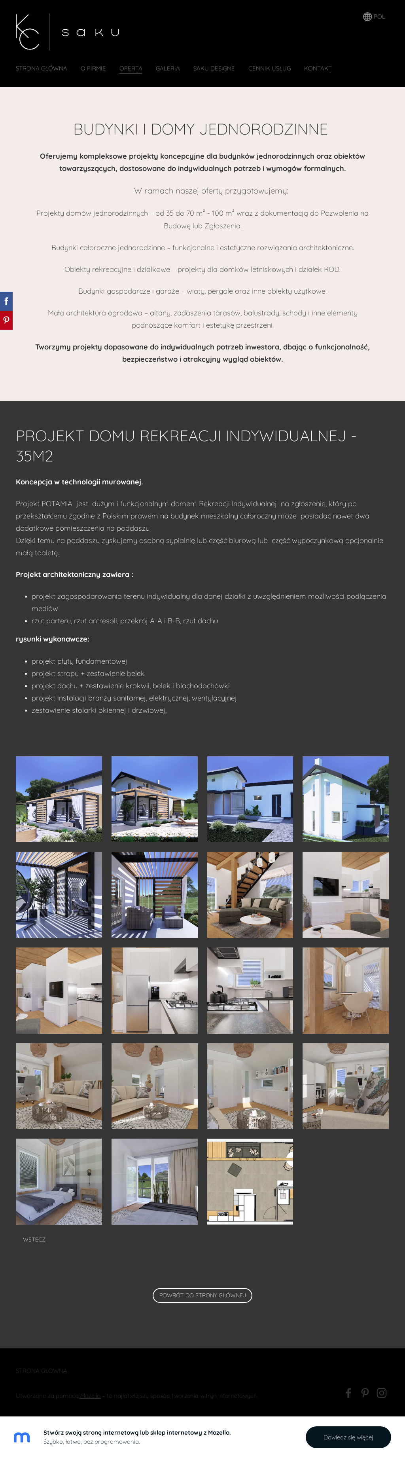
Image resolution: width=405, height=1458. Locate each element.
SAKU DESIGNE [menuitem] (214, 68)
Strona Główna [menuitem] (41, 68)
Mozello (90, 1395)
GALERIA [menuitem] (168, 68)
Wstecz (34, 1239)
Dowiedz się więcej (348, 1437)
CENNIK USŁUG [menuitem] (269, 68)
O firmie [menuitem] (93, 68)
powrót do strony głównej (202, 1295)
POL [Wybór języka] (374, 16)
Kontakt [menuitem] (318, 68)
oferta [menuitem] (130, 68)
